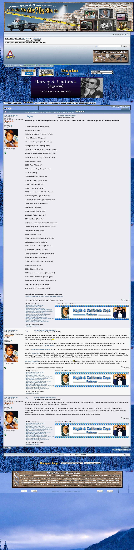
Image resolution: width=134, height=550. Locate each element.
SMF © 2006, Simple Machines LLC (73, 491)
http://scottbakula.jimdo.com (35, 312)
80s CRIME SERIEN (41, 103)
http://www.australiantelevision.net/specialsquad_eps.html (44, 296)
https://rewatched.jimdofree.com (36, 320)
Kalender (33, 65)
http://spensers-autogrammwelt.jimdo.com (39, 311)
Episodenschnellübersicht (87, 103)
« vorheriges (115, 106)
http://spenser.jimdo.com (34, 307)
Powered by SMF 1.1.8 (57, 491)
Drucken (125, 108)
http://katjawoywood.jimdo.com (36, 315)
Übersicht (16, 65)
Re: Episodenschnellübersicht (44, 330)
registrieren (37, 38)
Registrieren (49, 65)
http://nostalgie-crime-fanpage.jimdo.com (39, 309)
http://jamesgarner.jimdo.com (35, 308)
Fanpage (8, 65)
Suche (27, 65)
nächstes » (125, 106)
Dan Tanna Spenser (11, 115)
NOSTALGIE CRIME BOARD (12, 103)
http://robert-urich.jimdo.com (35, 305)
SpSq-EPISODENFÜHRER (69, 103)
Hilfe (22, 65)
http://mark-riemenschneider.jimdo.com (38, 314)
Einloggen (40, 65)
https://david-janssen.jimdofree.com (37, 321)
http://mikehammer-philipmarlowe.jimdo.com (40, 318)
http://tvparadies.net (32, 326)
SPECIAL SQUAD (54, 103)
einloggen (25, 38)
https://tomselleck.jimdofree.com (36, 317)
